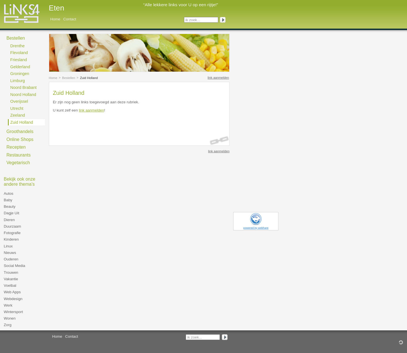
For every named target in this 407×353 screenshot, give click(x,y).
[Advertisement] (119, 124)
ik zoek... (192, 20)
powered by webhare (256, 227)
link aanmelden (218, 77)
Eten (56, 8)
